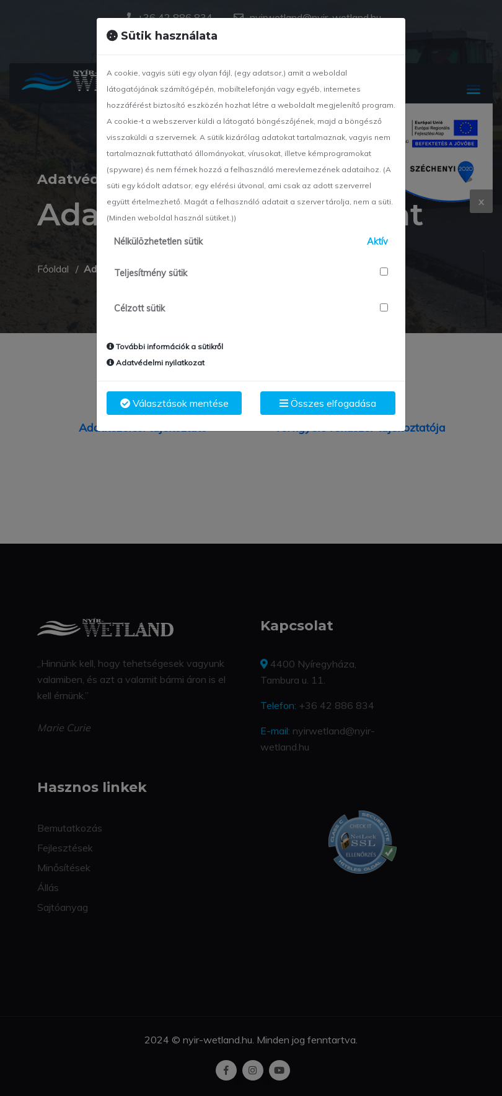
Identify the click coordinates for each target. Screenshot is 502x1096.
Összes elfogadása (328, 403)
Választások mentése (174, 403)
